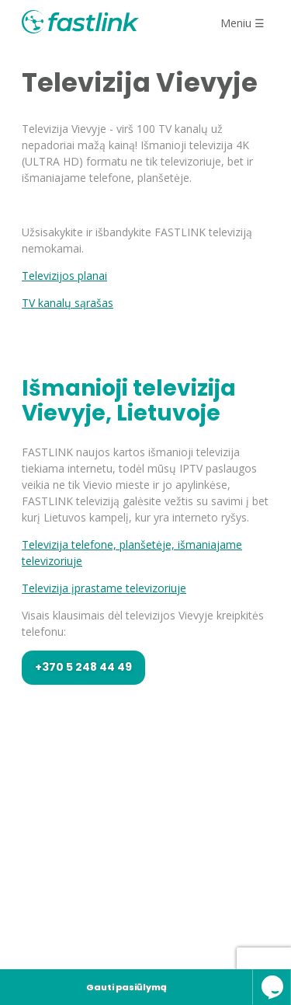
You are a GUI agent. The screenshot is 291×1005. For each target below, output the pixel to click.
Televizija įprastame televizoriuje (104, 588)
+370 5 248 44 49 (83, 667)
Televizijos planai (64, 275)
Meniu (242, 23)
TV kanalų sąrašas (67, 302)
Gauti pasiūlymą (126, 987)
